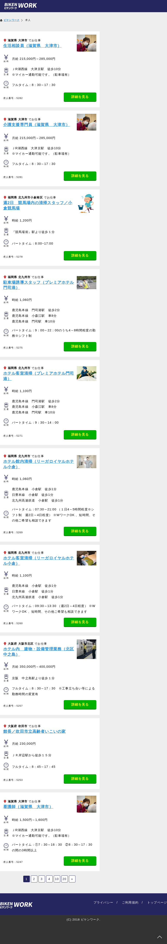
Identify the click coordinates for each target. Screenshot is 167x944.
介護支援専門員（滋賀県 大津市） (36, 124)
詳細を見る (80, 97)
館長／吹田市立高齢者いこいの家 (34, 731)
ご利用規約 (130, 902)
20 (65, 879)
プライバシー (103, 902)
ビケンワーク (12, 20)
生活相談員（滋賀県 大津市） (32, 46)
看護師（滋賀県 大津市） (28, 807)
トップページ (157, 902)
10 (57, 879)
